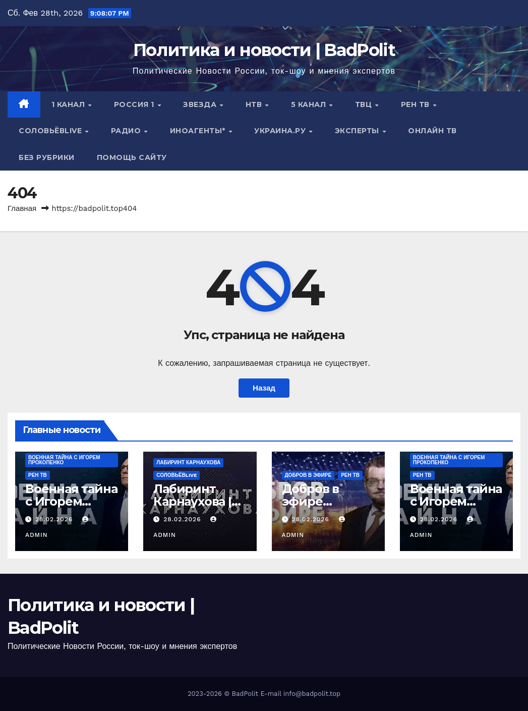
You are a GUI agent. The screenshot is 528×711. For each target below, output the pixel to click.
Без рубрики (47, 157)
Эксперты (358, 130)
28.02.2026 (55, 519)
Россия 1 (135, 104)
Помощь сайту (132, 157)
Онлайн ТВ (432, 130)
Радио (127, 130)
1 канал (69, 104)
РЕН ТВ (416, 104)
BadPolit (245, 693)
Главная (22, 208)
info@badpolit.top (311, 693)
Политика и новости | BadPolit (264, 50)
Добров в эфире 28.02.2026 (313, 501)
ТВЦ (364, 104)
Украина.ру (281, 130)
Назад (264, 388)
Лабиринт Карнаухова (188, 462)
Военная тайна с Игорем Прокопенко (64, 460)
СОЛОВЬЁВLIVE (51, 130)
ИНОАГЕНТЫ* (199, 130)
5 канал (309, 104)
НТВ (255, 104)
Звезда (201, 104)
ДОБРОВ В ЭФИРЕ (308, 475)
